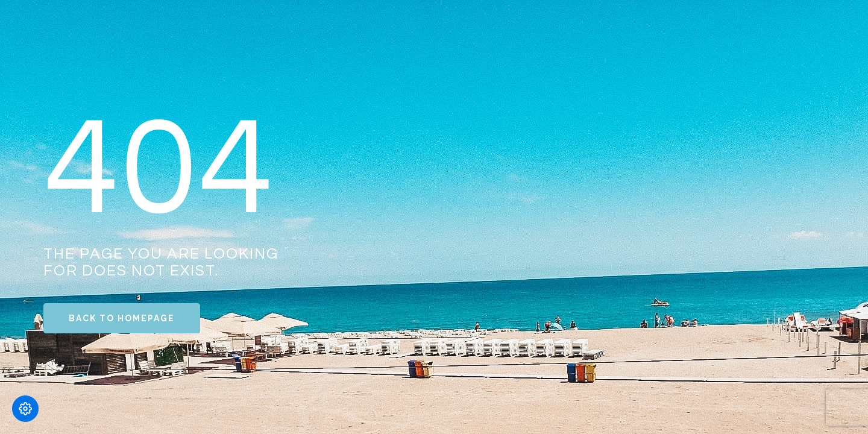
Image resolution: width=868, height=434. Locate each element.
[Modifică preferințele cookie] (25, 408)
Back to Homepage (122, 318)
